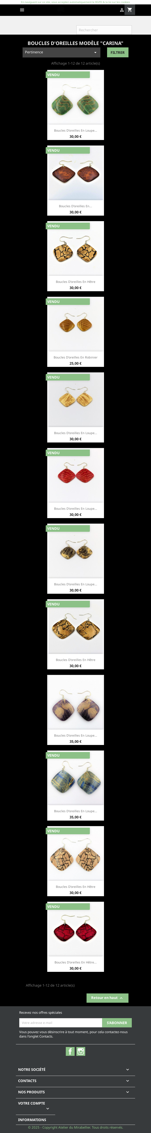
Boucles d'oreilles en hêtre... (76, 962)
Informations (32, 1119)
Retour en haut (107, 998)
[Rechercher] (104, 30)
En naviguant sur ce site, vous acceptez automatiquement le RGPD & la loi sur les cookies (75, 2)
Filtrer (118, 52)
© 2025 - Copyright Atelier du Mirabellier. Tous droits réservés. (75, 1127)
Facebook (70, 1051)
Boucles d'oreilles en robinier (76, 357)
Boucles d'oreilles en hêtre (75, 282)
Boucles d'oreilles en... (75, 206)
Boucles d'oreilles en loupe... (75, 130)
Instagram (80, 1051)
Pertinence (61, 52)
